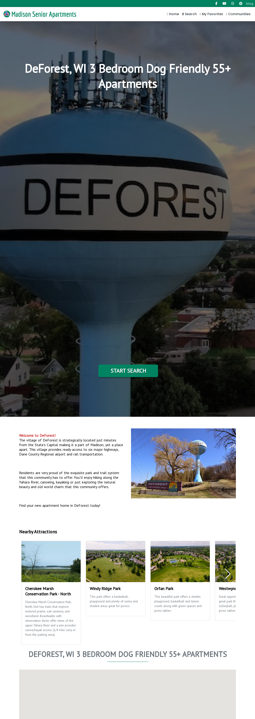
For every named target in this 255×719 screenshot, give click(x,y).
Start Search (128, 370)
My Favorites (211, 14)
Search (189, 14)
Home (173, 14)
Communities (238, 14)
